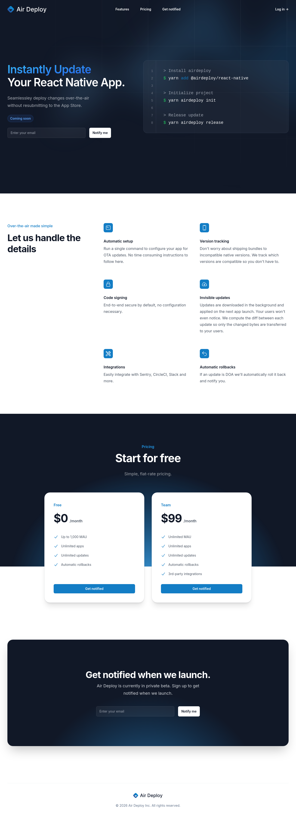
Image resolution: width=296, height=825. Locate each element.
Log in (282, 9)
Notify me (100, 133)
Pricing (145, 9)
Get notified (171, 9)
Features (122, 9)
